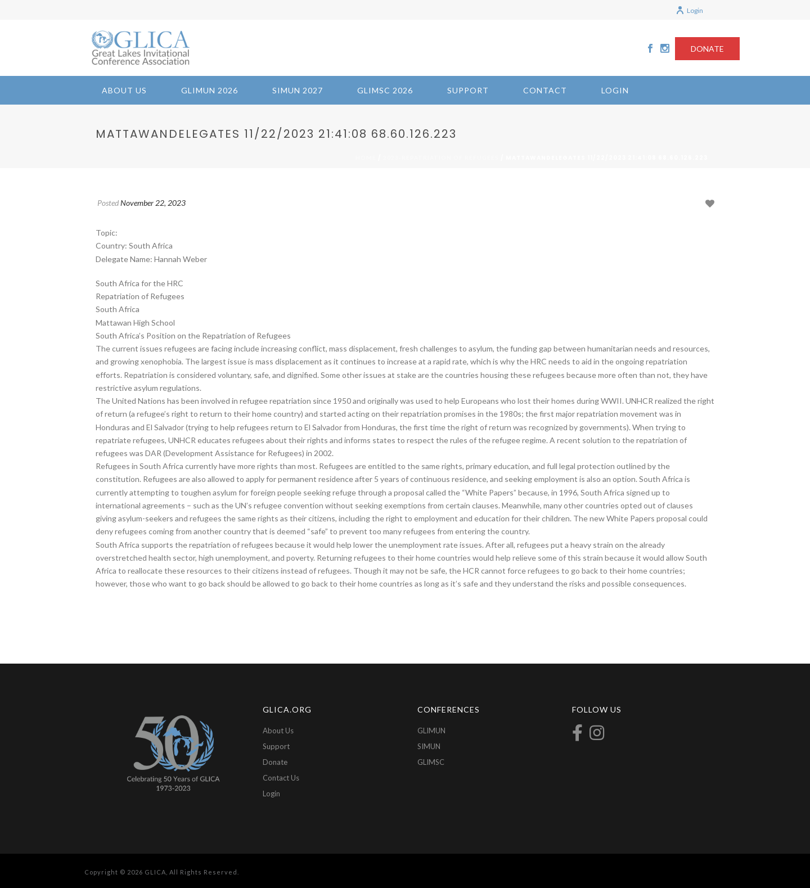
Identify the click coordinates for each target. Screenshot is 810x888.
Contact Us (281, 777)
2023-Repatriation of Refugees (441, 157)
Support (468, 90)
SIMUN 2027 (297, 90)
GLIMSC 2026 (385, 90)
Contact (545, 90)
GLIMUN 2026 (209, 90)
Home (366, 157)
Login (689, 10)
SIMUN (428, 746)
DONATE (707, 48)
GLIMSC (430, 762)
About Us (124, 90)
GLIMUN (431, 730)
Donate (275, 762)
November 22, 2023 (153, 203)
